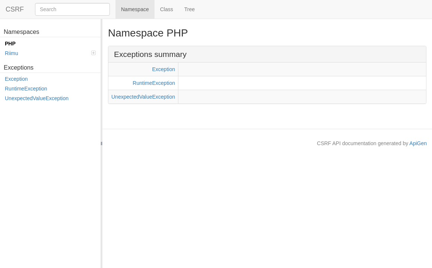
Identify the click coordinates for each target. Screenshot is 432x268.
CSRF (15, 9)
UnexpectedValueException (37, 98)
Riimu (50, 53)
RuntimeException (26, 89)
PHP (10, 44)
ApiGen (418, 143)
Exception (16, 79)
